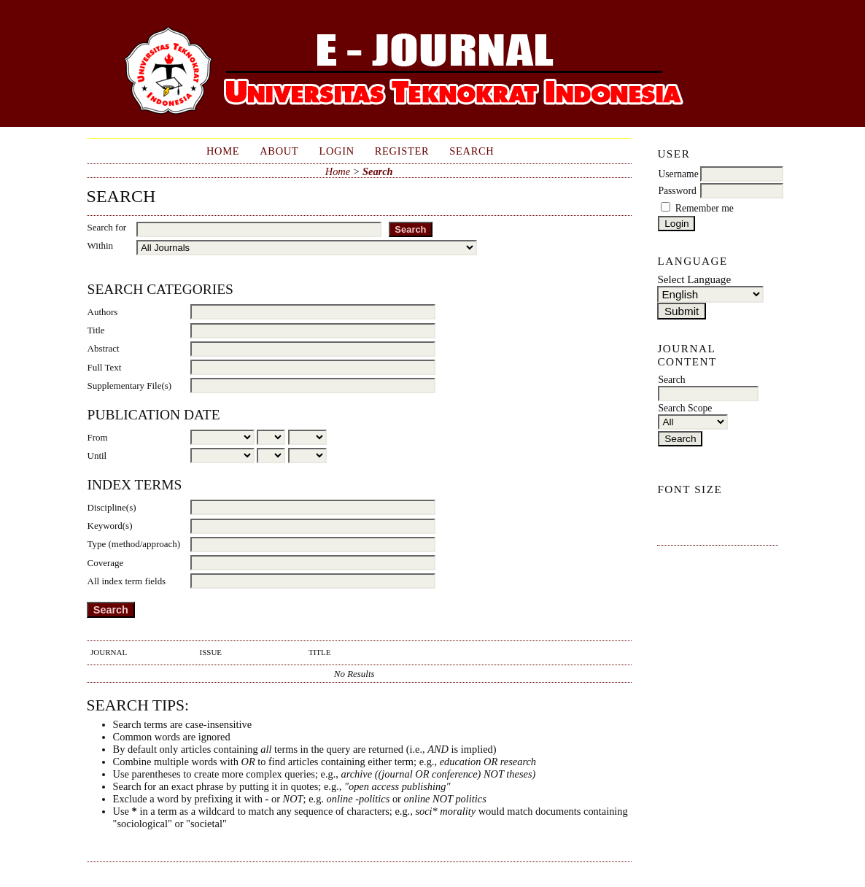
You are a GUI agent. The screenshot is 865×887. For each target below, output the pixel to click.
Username (678, 174)
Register (402, 151)
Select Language (694, 279)
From (98, 437)
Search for (107, 227)
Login (336, 151)
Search (471, 151)
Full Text (105, 367)
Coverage (106, 562)
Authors (103, 311)
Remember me (704, 208)
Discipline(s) (112, 507)
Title (96, 330)
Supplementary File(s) (129, 385)
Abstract (104, 348)
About (279, 151)
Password (677, 190)
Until (97, 455)
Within (100, 245)
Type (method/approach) (134, 543)
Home (222, 151)
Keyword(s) (110, 525)
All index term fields (127, 581)
